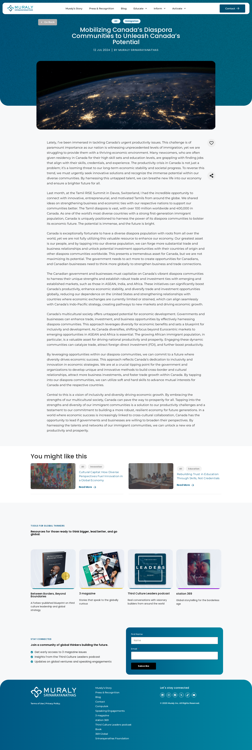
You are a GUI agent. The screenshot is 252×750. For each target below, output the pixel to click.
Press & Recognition (101, 8)
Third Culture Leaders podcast (149, 593)
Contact (100, 701)
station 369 (184, 594)
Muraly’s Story (74, 8)
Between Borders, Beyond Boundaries (48, 595)
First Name (137, 634)
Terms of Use (37, 703)
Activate (179, 8)
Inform (160, 8)
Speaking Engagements (110, 710)
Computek (101, 706)
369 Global (101, 733)
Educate (140, 8)
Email (134, 648)
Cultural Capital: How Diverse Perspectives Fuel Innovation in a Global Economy (101, 476)
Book (98, 729)
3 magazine (87, 593)
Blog (124, 8)
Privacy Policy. (52, 703)
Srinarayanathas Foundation (112, 738)
